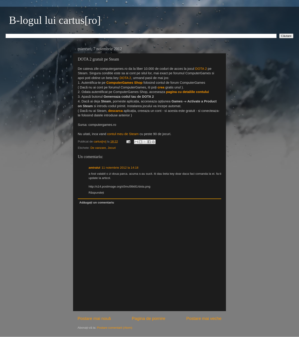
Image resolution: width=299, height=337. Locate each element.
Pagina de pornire (148, 318)
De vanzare (98, 147)
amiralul (94, 167)
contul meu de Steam (122, 134)
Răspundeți (96, 192)
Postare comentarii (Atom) (114, 327)
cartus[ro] (100, 141)
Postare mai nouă (94, 318)
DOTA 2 (201, 68)
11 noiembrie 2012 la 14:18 (120, 167)
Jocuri (112, 147)
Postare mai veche (203, 318)
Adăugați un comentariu (96, 202)
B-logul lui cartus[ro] (55, 20)
